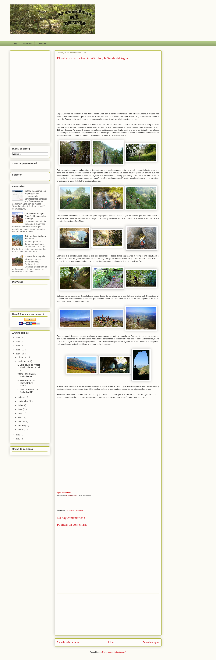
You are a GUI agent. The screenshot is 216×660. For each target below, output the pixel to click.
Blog (15, 43)
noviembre (23, 361)
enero (21, 429)
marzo (21, 421)
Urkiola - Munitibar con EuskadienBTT (27, 390)
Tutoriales (42, 43)
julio (20, 405)
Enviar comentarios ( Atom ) (114, 652)
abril (20, 417)
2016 (18, 345)
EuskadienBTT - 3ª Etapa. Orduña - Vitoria (26, 383)
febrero (21, 425)
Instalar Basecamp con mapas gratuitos (35, 192)
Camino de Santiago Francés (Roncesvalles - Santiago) (36, 216)
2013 (18, 435)
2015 (18, 350)
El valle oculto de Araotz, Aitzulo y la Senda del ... (28, 367)
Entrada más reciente (68, 642)
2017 (18, 341)
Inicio (110, 642)
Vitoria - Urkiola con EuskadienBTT (26, 375)
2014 (18, 354)
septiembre (23, 401)
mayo (21, 413)
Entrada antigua (151, 642)
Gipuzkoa (70, 510)
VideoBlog (27, 43)
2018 (18, 337)
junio (20, 409)
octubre (22, 397)
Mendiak (79, 510)
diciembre (23, 357)
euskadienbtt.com (71, 495)
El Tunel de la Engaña (35, 256)
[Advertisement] (108, 614)
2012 (18, 439)
